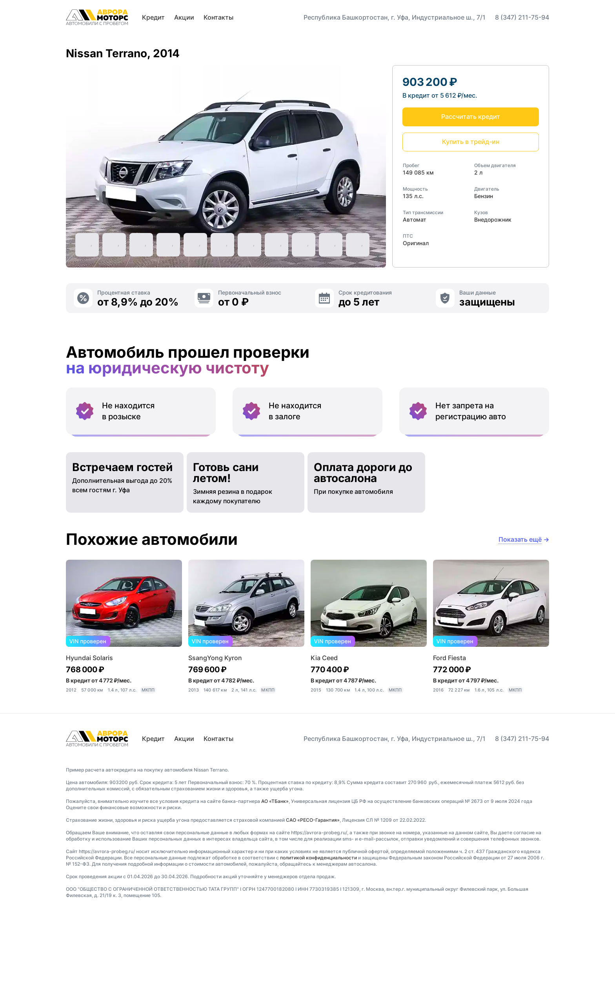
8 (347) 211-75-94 (522, 17)
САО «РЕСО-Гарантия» (313, 886)
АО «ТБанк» (275, 867)
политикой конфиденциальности (318, 924)
